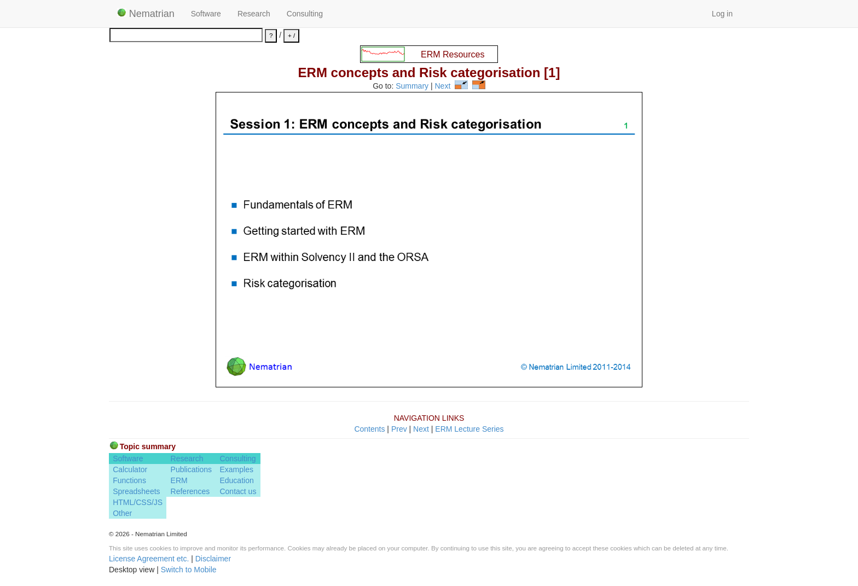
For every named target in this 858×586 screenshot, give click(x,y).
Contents (369, 429)
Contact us (237, 491)
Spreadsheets (136, 491)
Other (122, 513)
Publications (191, 469)
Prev (399, 429)
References (190, 491)
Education (236, 480)
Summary (412, 86)
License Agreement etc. (149, 558)
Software (206, 13)
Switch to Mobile (189, 569)
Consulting (305, 13)
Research (253, 13)
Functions (129, 480)
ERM (179, 480)
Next (443, 86)
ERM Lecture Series (469, 429)
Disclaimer (213, 558)
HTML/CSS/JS (138, 502)
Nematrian (146, 13)
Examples (236, 469)
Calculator (130, 469)
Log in (722, 13)
